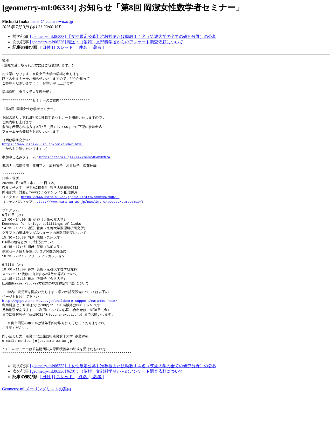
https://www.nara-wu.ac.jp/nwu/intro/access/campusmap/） (89, 215)
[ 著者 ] (97, 47)
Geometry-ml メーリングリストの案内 (36, 417)
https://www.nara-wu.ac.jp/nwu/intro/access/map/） (70, 210)
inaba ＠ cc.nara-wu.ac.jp (51, 21)
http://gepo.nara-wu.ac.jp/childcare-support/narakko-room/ (59, 323)
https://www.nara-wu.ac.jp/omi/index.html (42, 153)
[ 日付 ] (46, 47)
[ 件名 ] (83, 47)
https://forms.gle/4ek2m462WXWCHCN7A (74, 167)
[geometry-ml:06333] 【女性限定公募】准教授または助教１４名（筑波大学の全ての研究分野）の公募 (123, 36)
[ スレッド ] (64, 47)
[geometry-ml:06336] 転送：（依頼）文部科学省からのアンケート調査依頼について (106, 42)
